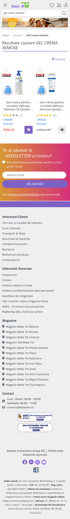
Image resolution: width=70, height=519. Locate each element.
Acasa (5, 35)
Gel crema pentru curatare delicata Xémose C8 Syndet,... (18, 106)
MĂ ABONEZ (35, 184)
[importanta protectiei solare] (35, 22)
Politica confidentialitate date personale (28, 290)
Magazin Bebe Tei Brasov (20, 332)
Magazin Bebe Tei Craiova (20, 337)
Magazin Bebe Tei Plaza (19, 353)
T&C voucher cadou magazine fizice (25, 301)
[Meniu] (5, 5)
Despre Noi (9, 275)
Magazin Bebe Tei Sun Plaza (22, 363)
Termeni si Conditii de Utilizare (22, 223)
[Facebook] (24, 462)
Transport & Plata (13, 233)
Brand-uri (8, 249)
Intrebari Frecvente (14, 244)
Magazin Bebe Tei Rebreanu (22, 358)
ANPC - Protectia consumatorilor (23, 306)
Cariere (7, 280)
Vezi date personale (31, 194)
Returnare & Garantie (16, 239)
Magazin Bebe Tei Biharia (20, 326)
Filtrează (58, 59)
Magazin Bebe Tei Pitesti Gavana (25, 348)
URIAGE (8, 119)
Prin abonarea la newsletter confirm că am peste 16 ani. (34, 164)
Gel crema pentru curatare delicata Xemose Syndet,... (52, 106)
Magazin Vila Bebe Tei (18, 342)
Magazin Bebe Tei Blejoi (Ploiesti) (25, 379)
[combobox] (35, 13)
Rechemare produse (15, 254)
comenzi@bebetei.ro (20, 407)
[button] (62, 130)
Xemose (8, 123)
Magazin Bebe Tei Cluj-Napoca (23, 384)
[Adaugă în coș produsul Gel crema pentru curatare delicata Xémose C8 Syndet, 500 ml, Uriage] (28, 130)
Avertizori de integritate (17, 296)
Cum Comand (11, 228)
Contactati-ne (11, 260)
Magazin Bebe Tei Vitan (19, 369)
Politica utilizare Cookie (17, 285)
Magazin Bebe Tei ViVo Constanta (25, 374)
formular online (32, 312)
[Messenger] (31, 462)
